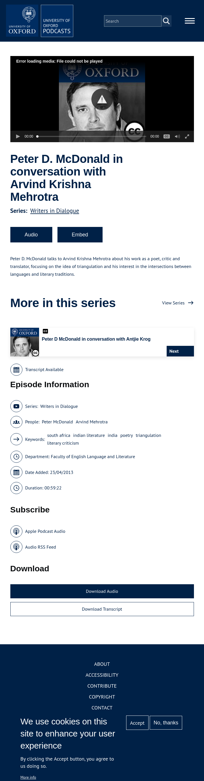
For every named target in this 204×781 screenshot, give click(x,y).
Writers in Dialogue (54, 211)
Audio (31, 235)
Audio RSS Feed (40, 548)
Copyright (102, 698)
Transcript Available (44, 370)
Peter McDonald (57, 423)
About (102, 665)
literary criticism (63, 444)
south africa (58, 436)
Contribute (102, 687)
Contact (102, 708)
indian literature (89, 436)
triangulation (148, 436)
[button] (102, 100)
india (113, 436)
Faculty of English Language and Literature (93, 457)
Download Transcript (102, 610)
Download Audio (102, 592)
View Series (173, 303)
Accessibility (102, 676)
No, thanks (165, 723)
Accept (137, 723)
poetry (126, 436)
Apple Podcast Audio (45, 532)
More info (28, 777)
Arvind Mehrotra (92, 423)
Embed (80, 235)
